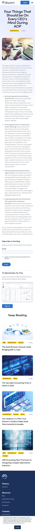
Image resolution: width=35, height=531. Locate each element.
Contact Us (5, 505)
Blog (3, 495)
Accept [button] (17, 527)
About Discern (6, 514)
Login (25, 2)
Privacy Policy (20, 523)
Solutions (5, 487)
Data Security (6, 502)
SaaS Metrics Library (8, 499)
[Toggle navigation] (32, 2)
